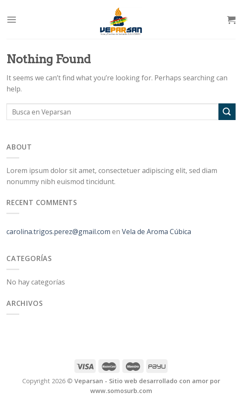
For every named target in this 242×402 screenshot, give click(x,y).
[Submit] (227, 111)
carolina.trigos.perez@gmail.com (58, 231)
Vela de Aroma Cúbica (156, 231)
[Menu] (11, 19)
